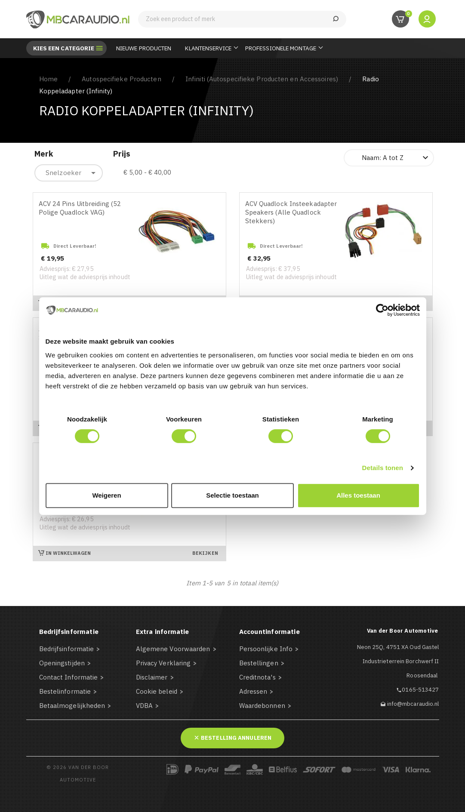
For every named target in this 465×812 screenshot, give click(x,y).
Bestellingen (258, 663)
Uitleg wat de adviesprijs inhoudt (85, 277)
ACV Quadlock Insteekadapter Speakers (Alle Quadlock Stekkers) (291, 212)
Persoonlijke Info (266, 649)
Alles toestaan (358, 495)
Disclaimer (152, 677)
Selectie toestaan (232, 495)
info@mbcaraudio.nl (413, 703)
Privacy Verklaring (163, 663)
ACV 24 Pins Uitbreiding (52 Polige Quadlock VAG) (80, 208)
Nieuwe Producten (144, 48)
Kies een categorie (64, 48)
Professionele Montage (280, 48)
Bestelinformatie (65, 691)
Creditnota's (257, 677)
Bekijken (205, 553)
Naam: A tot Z (396, 158)
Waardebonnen (262, 705)
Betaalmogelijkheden (72, 705)
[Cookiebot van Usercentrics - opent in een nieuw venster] (382, 310)
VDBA (144, 705)
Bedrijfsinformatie (66, 649)
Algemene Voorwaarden (173, 649)
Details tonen (382, 467)
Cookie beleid (156, 691)
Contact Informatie (68, 677)
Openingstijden (62, 663)
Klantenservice (208, 48)
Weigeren (106, 495)
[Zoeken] (242, 19)
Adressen (253, 691)
